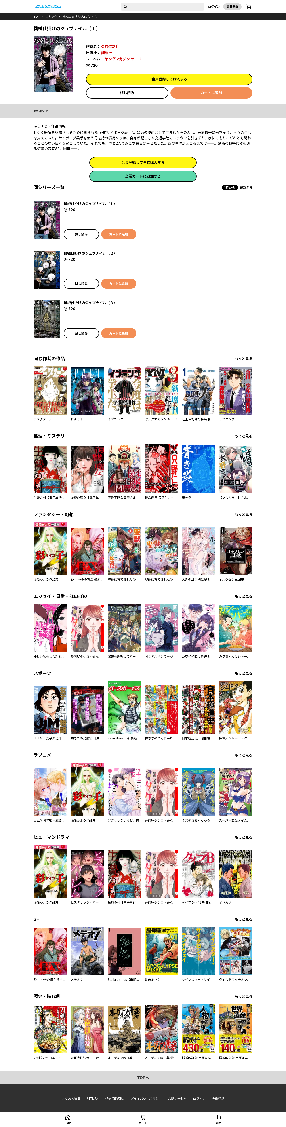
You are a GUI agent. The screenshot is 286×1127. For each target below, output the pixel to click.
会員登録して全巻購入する (143, 162)
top (37, 16)
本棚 (218, 1123)
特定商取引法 (114, 1099)
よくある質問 (71, 1099)
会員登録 (232, 6)
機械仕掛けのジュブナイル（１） (90, 203)
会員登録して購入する (169, 79)
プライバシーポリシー (146, 1099)
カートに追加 (211, 93)
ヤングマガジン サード (123, 59)
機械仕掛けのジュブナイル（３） (90, 303)
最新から (246, 187)
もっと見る (243, 358)
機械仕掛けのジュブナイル (80, 16)
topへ (143, 1077)
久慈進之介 (110, 46)
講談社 (106, 53)
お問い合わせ (177, 1099)
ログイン (214, 6)
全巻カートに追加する (143, 176)
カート (143, 1123)
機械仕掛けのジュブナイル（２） (90, 253)
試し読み (127, 93)
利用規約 (93, 1099)
